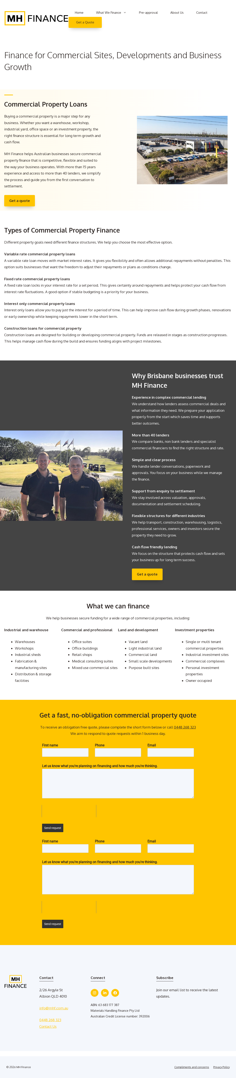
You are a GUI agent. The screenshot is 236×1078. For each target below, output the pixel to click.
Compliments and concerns (191, 1067)
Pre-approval (148, 13)
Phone (99, 745)
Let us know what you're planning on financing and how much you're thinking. (100, 766)
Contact (201, 13)
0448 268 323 (185, 727)
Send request (52, 828)
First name (50, 745)
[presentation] (69, 811)
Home (79, 13)
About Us (177, 13)
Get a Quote (85, 22)
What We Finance (114, 12)
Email (151, 745)
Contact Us (48, 1026)
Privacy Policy (221, 1067)
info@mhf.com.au (53, 1008)
